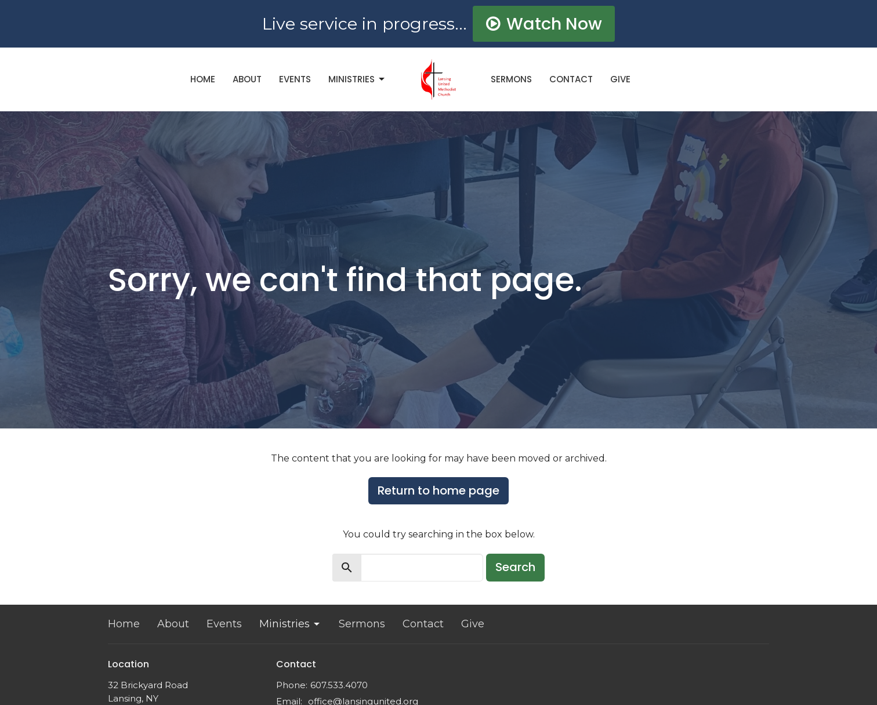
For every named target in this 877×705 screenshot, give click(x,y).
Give (620, 79)
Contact (571, 79)
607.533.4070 (339, 685)
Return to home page (438, 490)
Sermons (511, 79)
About (247, 79)
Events (295, 79)
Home (202, 79)
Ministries (357, 79)
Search (515, 567)
